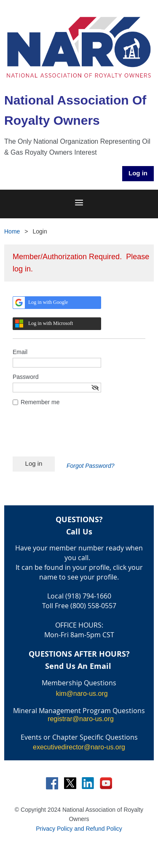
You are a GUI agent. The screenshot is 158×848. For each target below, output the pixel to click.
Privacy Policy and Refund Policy (79, 828)
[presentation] (77, 435)
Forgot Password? (91, 465)
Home (12, 231)
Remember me (40, 402)
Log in (138, 173)
